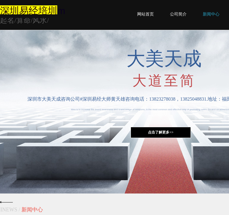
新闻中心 (211, 14)
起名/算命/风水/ (24, 20)
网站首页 (145, 14)
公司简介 (178, 14)
